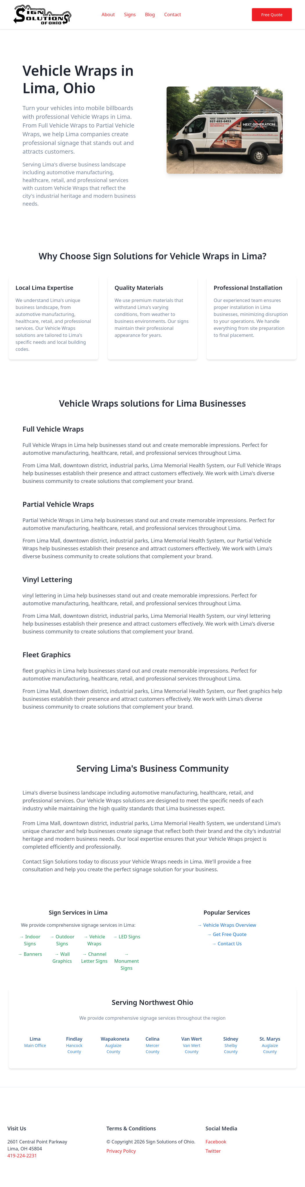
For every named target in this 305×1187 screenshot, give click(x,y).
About (108, 14)
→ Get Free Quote (226, 934)
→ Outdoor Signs (62, 940)
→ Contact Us (227, 943)
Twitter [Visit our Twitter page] (213, 1151)
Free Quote (271, 14)
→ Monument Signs (126, 961)
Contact (172, 14)
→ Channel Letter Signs (94, 957)
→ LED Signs (126, 936)
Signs (130, 14)
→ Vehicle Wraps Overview (226, 925)
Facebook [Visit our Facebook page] (215, 1141)
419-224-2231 (22, 1155)
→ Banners (30, 954)
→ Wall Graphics (62, 957)
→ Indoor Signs (29, 940)
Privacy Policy (121, 1151)
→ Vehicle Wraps (94, 940)
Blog (150, 14)
